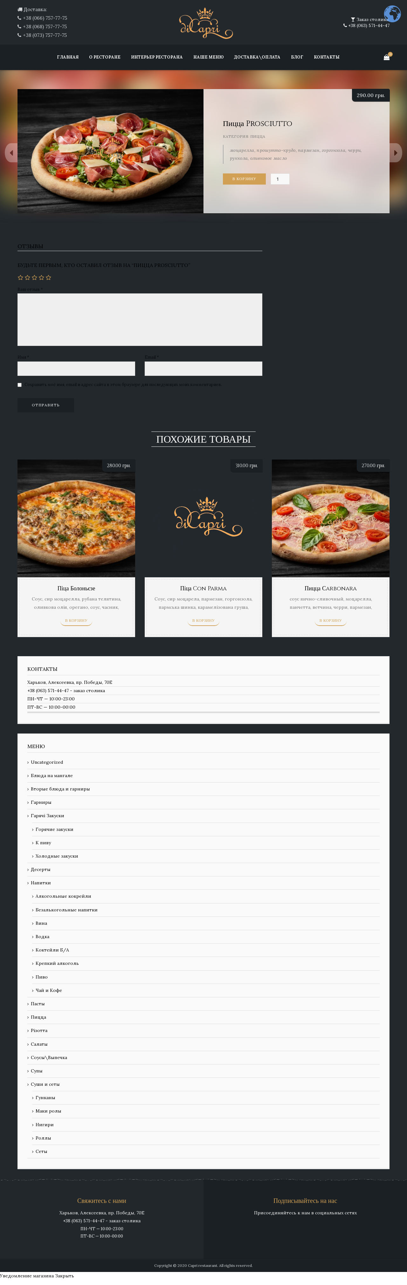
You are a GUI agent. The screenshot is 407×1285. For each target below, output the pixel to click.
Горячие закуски (54, 829)
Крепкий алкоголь (57, 963)
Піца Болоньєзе (76, 589)
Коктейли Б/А (52, 950)
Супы (37, 1071)
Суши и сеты (45, 1084)
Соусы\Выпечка (49, 1057)
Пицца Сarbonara (331, 589)
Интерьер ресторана (157, 57)
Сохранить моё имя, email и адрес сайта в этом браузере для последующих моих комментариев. (123, 385)
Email (152, 357)
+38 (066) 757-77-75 (45, 18)
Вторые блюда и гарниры (60, 789)
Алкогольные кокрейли (63, 896)
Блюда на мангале (52, 775)
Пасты (38, 1004)
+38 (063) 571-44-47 (368, 25)
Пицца (257, 136)
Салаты (39, 1044)
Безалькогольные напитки (67, 910)
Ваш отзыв (30, 289)
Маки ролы (48, 1111)
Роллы (43, 1138)
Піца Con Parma (203, 589)
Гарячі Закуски (47, 815)
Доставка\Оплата (257, 57)
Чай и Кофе (49, 990)
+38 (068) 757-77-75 (45, 27)
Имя (23, 357)
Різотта (39, 1030)
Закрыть (64, 1276)
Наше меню (208, 57)
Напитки (41, 883)
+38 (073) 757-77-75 (45, 35)
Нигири (45, 1124)
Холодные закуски (57, 856)
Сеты (41, 1151)
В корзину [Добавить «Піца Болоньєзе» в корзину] (76, 620)
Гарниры (41, 802)
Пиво (42, 977)
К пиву (43, 843)
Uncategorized (47, 762)
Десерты (41, 869)
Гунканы (45, 1097)
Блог (297, 57)
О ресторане (105, 57)
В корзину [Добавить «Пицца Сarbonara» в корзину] (331, 620)
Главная (68, 57)
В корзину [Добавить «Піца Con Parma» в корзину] (203, 620)
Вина (41, 923)
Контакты (327, 57)
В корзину (244, 178)
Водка (42, 936)
